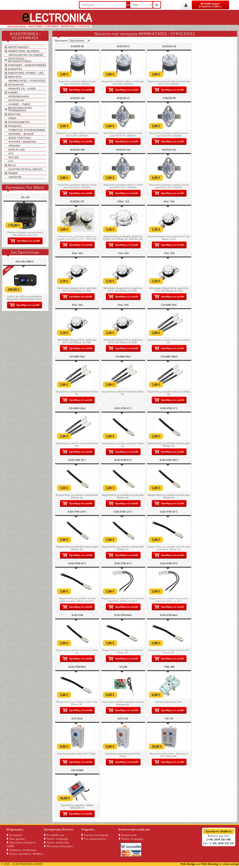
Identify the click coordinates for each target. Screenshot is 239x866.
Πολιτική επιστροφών (58, 846)
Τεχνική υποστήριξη (94, 835)
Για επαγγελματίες (93, 838)
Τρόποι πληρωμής (56, 838)
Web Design (187, 864)
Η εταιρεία (14, 835)
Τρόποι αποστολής (56, 842)
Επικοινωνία (127, 835)
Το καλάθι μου (54, 835)
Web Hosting (210, 864)
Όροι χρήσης (16, 838)
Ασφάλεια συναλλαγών (22, 850)
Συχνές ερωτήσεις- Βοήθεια (25, 853)
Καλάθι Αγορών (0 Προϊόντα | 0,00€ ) (210, 5)
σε (128, 5)
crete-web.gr (231, 864)
